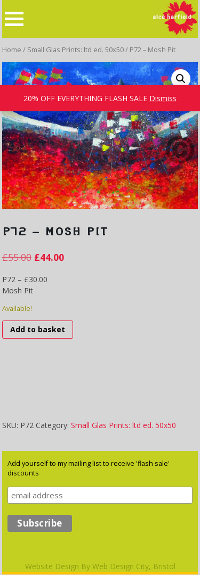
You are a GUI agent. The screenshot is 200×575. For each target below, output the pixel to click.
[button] (180, 78)
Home (11, 49)
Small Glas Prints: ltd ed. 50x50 (75, 49)
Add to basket (37, 329)
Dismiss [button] (163, 98)
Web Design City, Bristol (133, 566)
